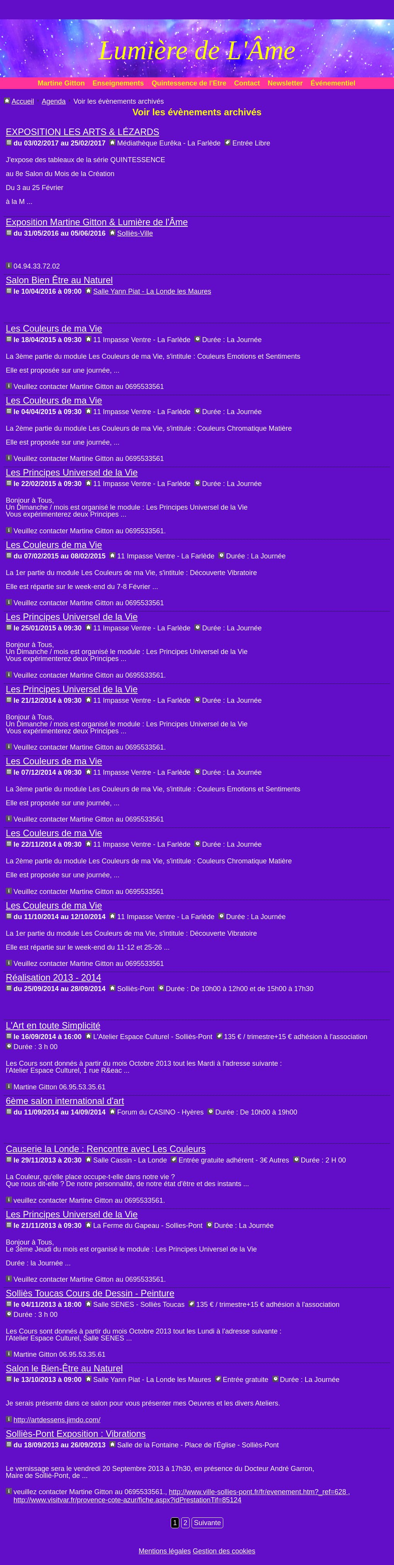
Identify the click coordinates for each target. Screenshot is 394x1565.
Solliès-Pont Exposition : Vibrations (76, 1434)
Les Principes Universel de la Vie (72, 472)
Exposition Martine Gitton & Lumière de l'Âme (97, 222)
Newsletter (285, 83)
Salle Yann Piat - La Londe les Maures (152, 291)
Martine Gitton (61, 83)
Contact (247, 83)
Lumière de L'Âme (197, 50)
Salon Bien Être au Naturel (59, 280)
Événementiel (333, 83)
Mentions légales (165, 1551)
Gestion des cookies (224, 1551)
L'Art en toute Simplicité (53, 1026)
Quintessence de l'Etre (189, 83)
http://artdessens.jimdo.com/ (57, 1420)
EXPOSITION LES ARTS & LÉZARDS (82, 132)
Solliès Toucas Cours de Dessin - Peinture (90, 1293)
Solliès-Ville (135, 233)
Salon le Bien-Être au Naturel (64, 1368)
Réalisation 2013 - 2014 (53, 978)
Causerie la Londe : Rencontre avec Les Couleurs (106, 1149)
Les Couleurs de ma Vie (54, 329)
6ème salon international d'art (65, 1101)
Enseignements (118, 83)
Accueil (23, 101)
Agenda (54, 101)
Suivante (207, 1523)
